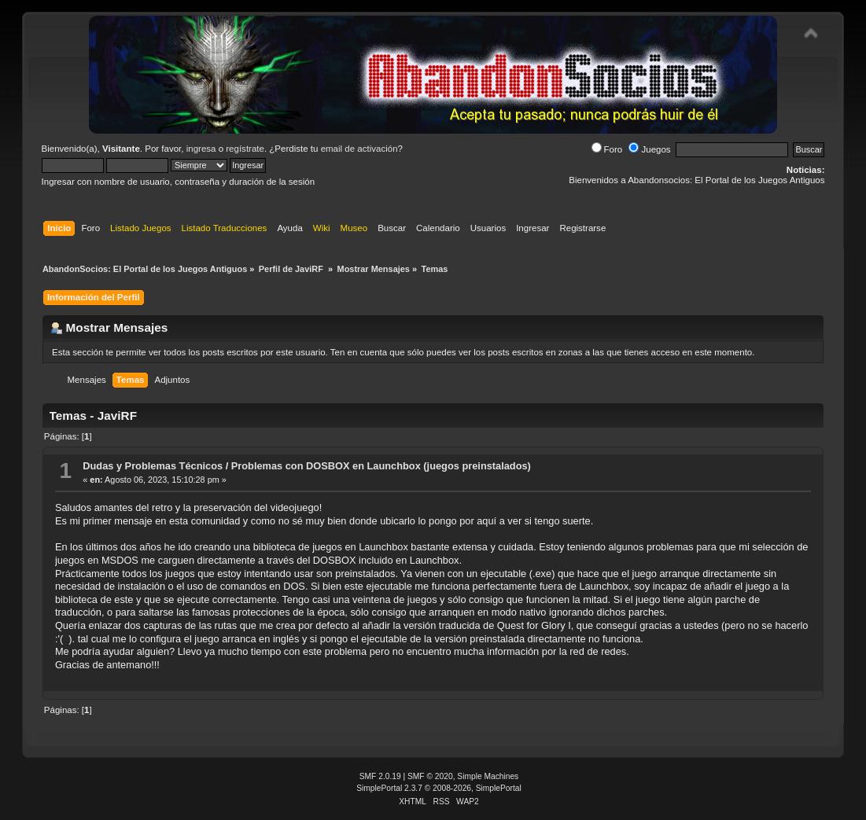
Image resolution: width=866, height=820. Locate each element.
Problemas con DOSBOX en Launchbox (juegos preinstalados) (381, 466)
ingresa (201, 148)
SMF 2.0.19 (380, 776)
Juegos (649, 149)
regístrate (245, 148)
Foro (607, 149)
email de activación (359, 148)
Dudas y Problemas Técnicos (153, 466)
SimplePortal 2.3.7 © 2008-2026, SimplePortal (438, 788)
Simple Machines (487, 776)
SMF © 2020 (430, 776)
